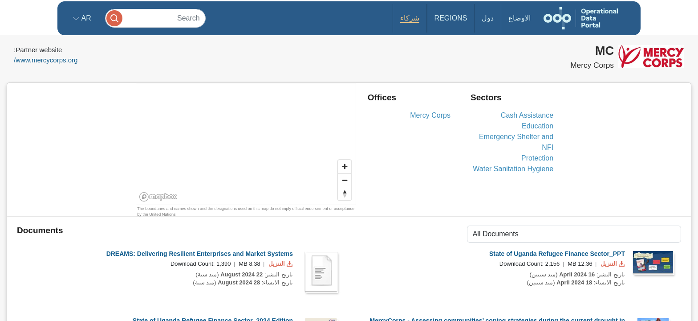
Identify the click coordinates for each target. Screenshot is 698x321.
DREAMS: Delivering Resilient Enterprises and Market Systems (199, 253)
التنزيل (279, 263)
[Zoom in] (344, 166)
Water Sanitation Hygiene (513, 169)
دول (488, 18)
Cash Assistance (527, 115)
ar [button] (85, 18)
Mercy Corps (430, 115)
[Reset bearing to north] (344, 193)
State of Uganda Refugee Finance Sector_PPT (557, 253)
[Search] (155, 18)
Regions (450, 18)
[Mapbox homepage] (158, 197)
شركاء (409, 18)
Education (537, 126)
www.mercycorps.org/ (45, 60)
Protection (537, 158)
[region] (246, 144)
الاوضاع (519, 18)
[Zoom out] (344, 180)
